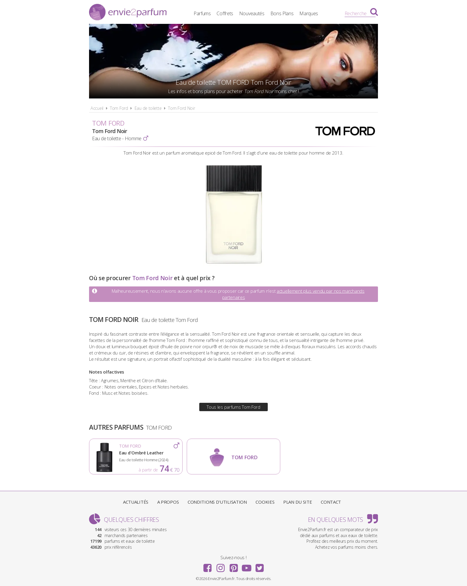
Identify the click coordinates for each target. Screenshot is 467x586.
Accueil (97, 108)
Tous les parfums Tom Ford (233, 407)
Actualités (135, 502)
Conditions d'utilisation (217, 502)
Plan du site (297, 502)
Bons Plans (282, 13)
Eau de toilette (148, 108)
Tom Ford (119, 108)
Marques (308, 13)
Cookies (265, 502)
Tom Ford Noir (181, 108)
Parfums (202, 13)
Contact (331, 502)
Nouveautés (251, 13)
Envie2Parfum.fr (127, 13)
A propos (168, 502)
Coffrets (225, 13)
